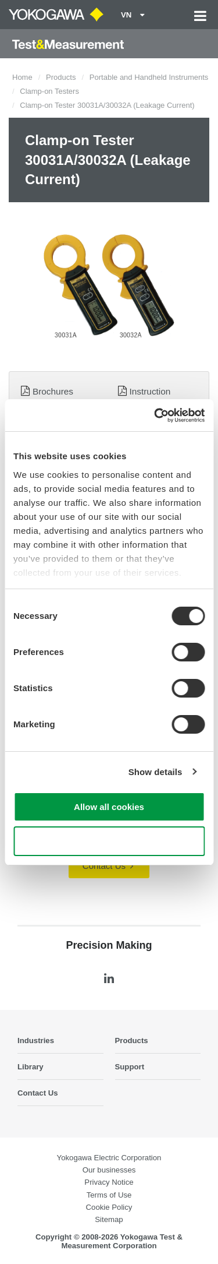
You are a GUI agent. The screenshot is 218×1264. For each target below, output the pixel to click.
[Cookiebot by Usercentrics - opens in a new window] (155, 415)
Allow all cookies (109, 807)
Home (22, 77)
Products (61, 77)
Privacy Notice (108, 1182)
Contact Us (108, 866)
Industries (35, 1040)
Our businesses (109, 1170)
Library (30, 1066)
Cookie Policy (109, 1207)
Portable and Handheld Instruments (149, 77)
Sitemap (109, 1219)
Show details (155, 772)
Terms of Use (109, 1195)
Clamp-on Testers (49, 91)
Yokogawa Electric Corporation (109, 1157)
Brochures (53, 391)
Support (130, 1066)
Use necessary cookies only (109, 841)
